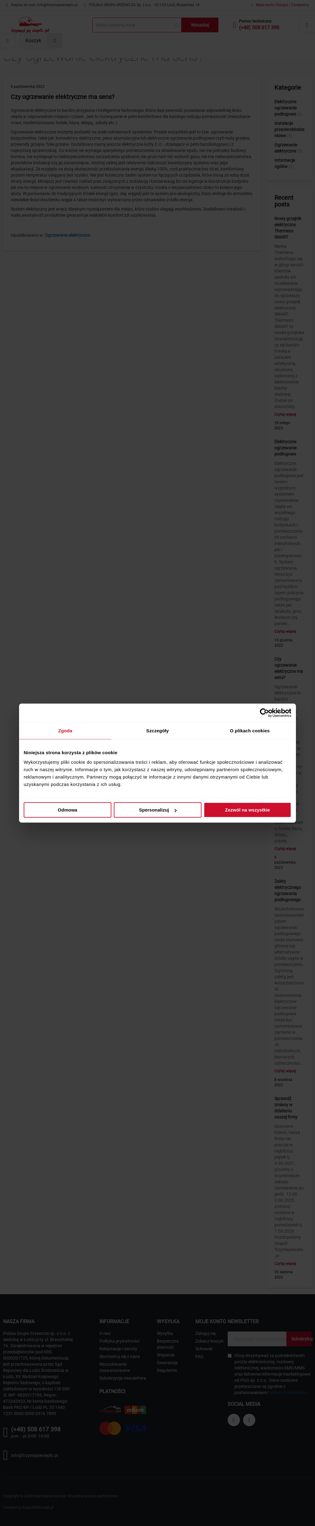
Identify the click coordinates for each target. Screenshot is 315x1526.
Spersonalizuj (158, 809)
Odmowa (67, 809)
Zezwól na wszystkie (247, 809)
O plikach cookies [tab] (249, 730)
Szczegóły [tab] (157, 730)
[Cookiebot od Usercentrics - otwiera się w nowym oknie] (264, 712)
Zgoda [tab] (65, 730)
